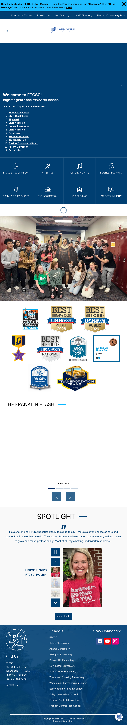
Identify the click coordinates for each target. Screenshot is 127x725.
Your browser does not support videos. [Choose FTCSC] (63, 66)
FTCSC (53, 637)
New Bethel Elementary (62, 665)
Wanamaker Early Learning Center (68, 682)
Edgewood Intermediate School (66, 688)
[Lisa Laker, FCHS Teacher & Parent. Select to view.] (55, 594)
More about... (64, 616)
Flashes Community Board (112, 15)
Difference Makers (22, 15)
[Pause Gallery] (121, 85)
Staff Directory (83, 15)
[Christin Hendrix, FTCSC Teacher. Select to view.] (42, 572)
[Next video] (70, 496)
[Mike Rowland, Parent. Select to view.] (55, 583)
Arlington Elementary (60, 654)
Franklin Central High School (65, 705)
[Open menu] (7, 31)
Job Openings (63, 15)
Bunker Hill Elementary (61, 660)
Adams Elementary (59, 648)
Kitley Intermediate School (63, 694)
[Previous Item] (55, 562)
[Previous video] (56, 496)
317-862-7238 (18, 678)
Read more (63, 483)
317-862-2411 (21, 674)
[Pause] (55, 552)
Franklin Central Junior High (64, 700)
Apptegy (69, 721)
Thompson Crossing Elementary (66, 677)
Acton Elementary (59, 643)
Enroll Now (43, 15)
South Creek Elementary (62, 671)
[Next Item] (55, 602)
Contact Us (12, 684)
